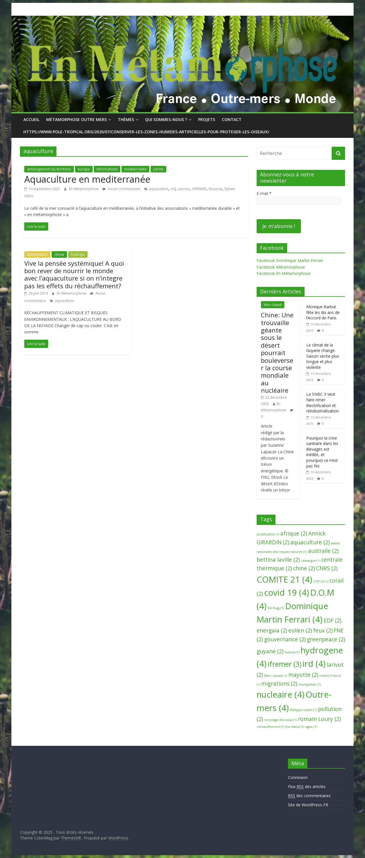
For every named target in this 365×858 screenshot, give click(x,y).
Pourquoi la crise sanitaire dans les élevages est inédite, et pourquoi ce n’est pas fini (322, 452)
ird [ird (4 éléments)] (314, 663)
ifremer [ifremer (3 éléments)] (284, 664)
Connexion (298, 777)
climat (59, 254)
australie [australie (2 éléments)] (323, 551)
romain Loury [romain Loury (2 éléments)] (319, 719)
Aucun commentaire (121, 188)
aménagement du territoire (49, 169)
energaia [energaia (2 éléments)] (272, 630)
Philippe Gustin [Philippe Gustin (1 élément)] (303, 710)
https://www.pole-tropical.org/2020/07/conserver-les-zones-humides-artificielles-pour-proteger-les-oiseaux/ (146, 131)
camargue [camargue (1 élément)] (310, 561)
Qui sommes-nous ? (166, 119)
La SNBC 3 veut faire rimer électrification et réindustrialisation (322, 402)
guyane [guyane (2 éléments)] (270, 651)
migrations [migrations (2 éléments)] (279, 683)
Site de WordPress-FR (308, 804)
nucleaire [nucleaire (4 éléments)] (281, 694)
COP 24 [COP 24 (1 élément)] (320, 581)
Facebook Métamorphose (281, 267)
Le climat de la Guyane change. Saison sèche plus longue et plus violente (322, 356)
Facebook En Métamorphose (284, 273)
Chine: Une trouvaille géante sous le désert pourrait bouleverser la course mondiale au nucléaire (277, 352)
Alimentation (37, 254)
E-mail (264, 193)
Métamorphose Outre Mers (76, 119)
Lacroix (183, 188)
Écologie (78, 254)
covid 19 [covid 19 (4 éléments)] (286, 592)
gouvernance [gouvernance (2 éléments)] (285, 639)
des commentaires (309, 796)
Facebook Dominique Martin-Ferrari (290, 260)
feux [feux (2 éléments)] (322, 630)
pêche (158, 169)
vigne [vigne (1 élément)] (311, 727)
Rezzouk (215, 188)
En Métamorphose (84, 188)
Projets (206, 119)
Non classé (272, 304)
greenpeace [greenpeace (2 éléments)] (326, 639)
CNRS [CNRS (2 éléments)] (327, 568)
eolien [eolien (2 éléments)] (300, 630)
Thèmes (126, 119)
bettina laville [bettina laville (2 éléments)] (278, 559)
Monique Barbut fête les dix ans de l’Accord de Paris (323, 312)
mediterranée (135, 169)
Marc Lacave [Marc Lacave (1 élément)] (275, 676)
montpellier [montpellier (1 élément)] (309, 684)
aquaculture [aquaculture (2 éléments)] (310, 542)
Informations (107, 169)
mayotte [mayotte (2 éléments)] (303, 674)
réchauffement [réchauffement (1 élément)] (270, 727)
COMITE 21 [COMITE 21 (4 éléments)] (284, 579)
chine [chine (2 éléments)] (304, 568)
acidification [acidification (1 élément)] (268, 534)
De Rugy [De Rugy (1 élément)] (276, 608)
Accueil (31, 119)
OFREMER (199, 188)
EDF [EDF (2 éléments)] (332, 620)
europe (84, 169)
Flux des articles (307, 786)
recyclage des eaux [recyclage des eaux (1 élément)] (280, 720)
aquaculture (159, 188)
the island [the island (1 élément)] (294, 727)
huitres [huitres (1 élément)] (292, 652)
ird (173, 188)
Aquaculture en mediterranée (87, 179)
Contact (232, 119)
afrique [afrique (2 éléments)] (293, 533)
